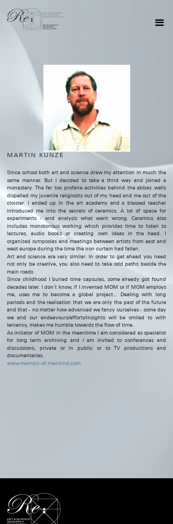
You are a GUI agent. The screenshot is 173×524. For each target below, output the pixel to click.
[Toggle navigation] (159, 23)
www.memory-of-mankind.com (44, 363)
